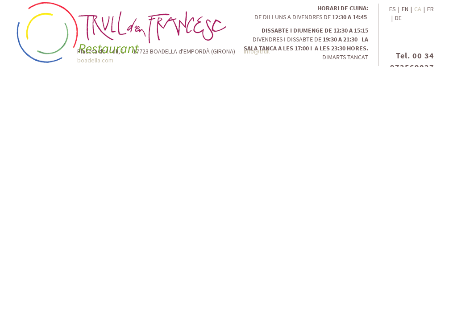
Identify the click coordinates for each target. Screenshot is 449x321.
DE (398, 18)
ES (392, 9)
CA (417, 9)
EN (405, 9)
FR (430, 9)
